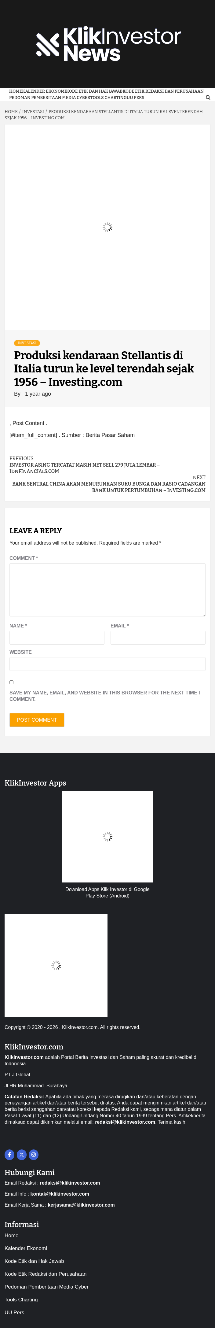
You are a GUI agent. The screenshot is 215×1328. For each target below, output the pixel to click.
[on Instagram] (33, 1154)
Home (15, 91)
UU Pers (135, 97)
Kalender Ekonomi (44, 91)
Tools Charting (108, 97)
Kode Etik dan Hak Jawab (94, 91)
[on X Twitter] (22, 1154)
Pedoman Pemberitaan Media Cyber (49, 97)
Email (120, 625)
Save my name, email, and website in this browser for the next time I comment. (104, 696)
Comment (23, 558)
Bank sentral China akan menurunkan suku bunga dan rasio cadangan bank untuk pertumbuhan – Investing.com (107, 484)
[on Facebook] (9, 1154)
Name (18, 625)
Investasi (27, 343)
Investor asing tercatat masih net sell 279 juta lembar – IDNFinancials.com (107, 465)
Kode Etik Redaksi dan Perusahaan (163, 91)
